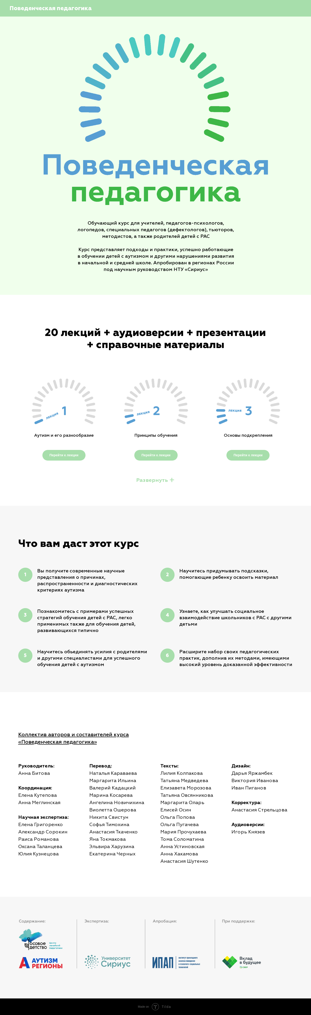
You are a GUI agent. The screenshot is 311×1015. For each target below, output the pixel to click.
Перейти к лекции (64, 455)
